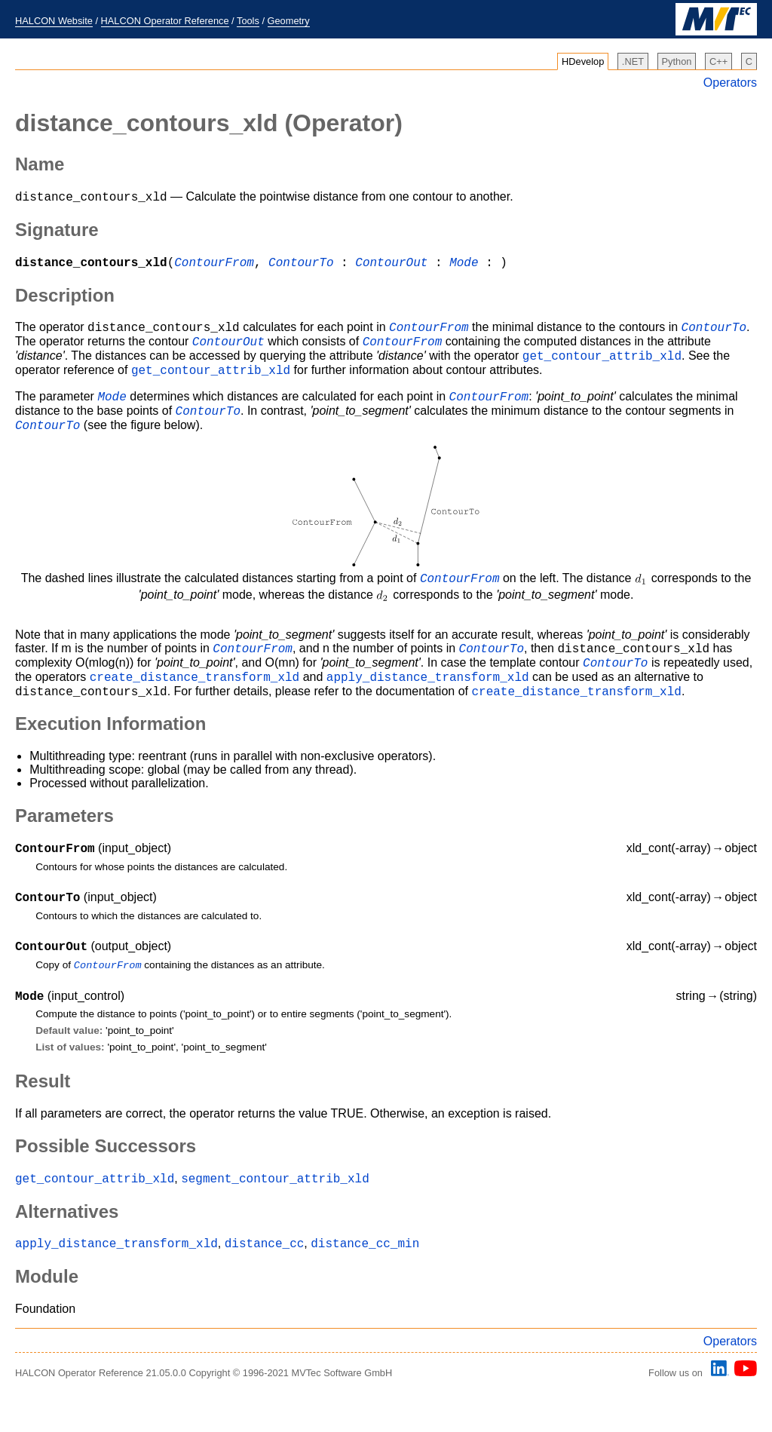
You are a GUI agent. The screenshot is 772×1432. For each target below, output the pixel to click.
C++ (718, 61)
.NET (633, 61)
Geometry (289, 20)
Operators (730, 82)
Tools (248, 20)
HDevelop (583, 61)
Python (677, 61)
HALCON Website (54, 20)
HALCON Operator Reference (165, 20)
